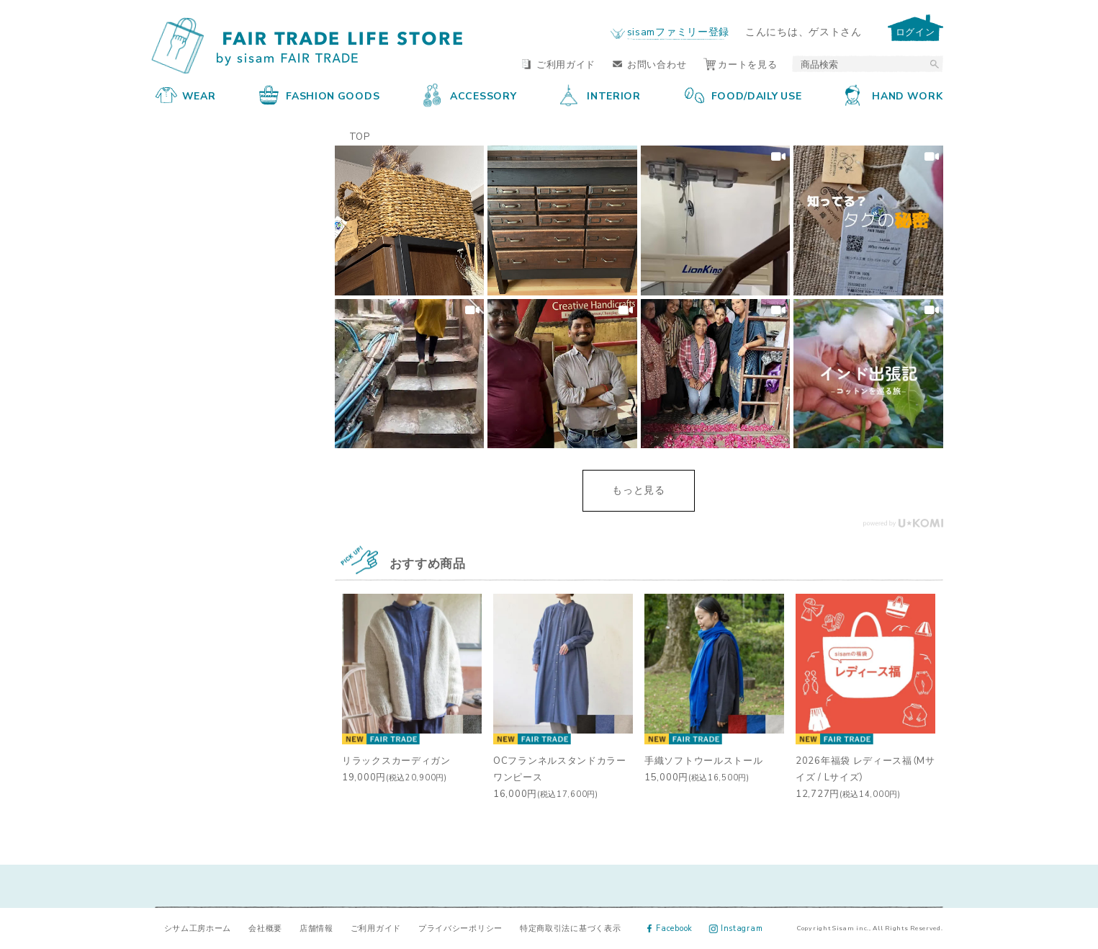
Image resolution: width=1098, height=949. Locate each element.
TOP (359, 136)
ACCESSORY (469, 95)
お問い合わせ (649, 64)
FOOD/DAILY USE (743, 95)
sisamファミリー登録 (678, 31)
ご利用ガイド (558, 64)
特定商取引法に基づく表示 (570, 928)
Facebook (670, 928)
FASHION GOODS (319, 95)
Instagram (736, 928)
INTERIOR (600, 95)
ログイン (915, 31)
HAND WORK (893, 95)
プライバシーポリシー (460, 928)
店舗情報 (316, 928)
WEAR (186, 95)
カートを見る (740, 64)
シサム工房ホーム (198, 928)
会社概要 (265, 928)
